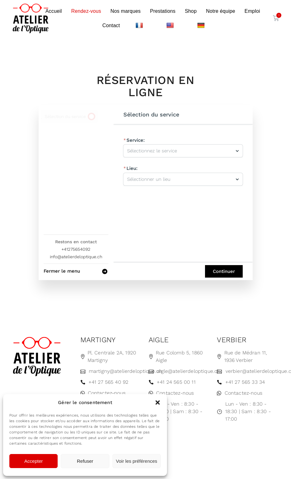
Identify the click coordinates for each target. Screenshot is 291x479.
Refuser (85, 461)
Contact (111, 25)
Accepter (33, 461)
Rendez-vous (86, 11)
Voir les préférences (136, 461)
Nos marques (126, 11)
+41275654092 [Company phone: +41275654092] (75, 249)
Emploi (252, 11)
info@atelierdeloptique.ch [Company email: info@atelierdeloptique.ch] (76, 256)
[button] (158, 402)
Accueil (53, 11)
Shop (191, 11)
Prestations (162, 11)
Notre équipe (220, 11)
